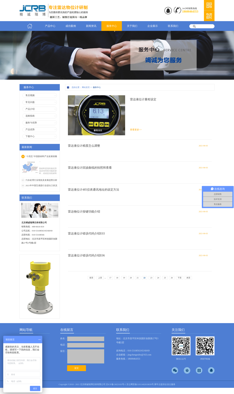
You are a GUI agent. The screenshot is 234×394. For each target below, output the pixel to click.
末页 (188, 278)
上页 (100, 278)
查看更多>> (136, 129)
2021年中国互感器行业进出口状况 (41, 185)
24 (158, 278)
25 (165, 278)
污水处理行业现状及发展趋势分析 (41, 180)
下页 (180, 278)
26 (172, 278)
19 (124, 278)
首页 (30, 26)
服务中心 (97, 87)
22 (144, 278)
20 (131, 278)
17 (110, 278)
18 (117, 278)
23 (151, 278)
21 (138, 278)
